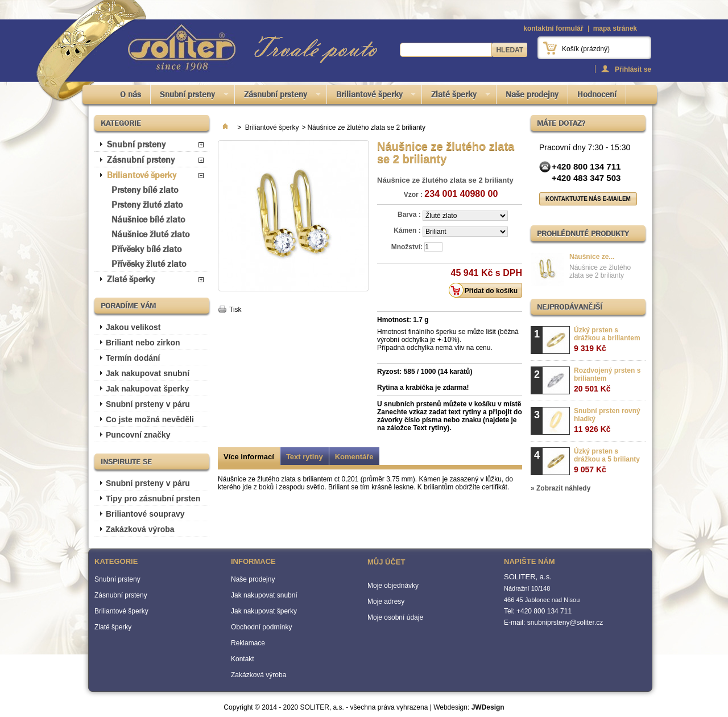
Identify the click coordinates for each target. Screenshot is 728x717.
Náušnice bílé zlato (148, 219)
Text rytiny (304, 456)
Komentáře (354, 456)
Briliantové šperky (371, 96)
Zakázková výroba (140, 529)
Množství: (407, 247)
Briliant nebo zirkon (143, 342)
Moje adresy (385, 601)
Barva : (410, 215)
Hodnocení (597, 94)
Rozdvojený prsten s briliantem (607, 379)
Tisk (235, 310)
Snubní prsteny (190, 96)
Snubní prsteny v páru (148, 404)
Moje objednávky (393, 586)
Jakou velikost (133, 327)
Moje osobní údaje (395, 617)
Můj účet (386, 562)
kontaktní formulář (553, 28)
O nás (130, 94)
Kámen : (408, 230)
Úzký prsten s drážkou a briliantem (607, 339)
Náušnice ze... (591, 257)
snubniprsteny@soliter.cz (565, 623)
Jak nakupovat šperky (147, 388)
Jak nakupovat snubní (147, 373)
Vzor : (413, 195)
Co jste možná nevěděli (150, 419)
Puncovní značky (138, 434)
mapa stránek (615, 28)
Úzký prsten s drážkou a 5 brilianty (607, 460)
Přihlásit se (633, 69)
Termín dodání (133, 357)
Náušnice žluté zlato (150, 234)
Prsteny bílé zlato (144, 190)
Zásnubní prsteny (278, 96)
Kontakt (242, 659)
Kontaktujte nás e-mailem (588, 199)
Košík (586, 49)
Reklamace (248, 643)
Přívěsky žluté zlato (148, 264)
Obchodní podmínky (261, 627)
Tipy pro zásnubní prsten (153, 498)
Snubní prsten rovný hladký (607, 420)
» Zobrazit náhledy (560, 488)
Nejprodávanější (569, 307)
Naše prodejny (532, 94)
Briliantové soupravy (145, 513)
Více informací (249, 456)
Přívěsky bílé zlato (146, 249)
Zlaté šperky (456, 96)
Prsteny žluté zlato (147, 205)
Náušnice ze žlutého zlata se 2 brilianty (600, 271)
